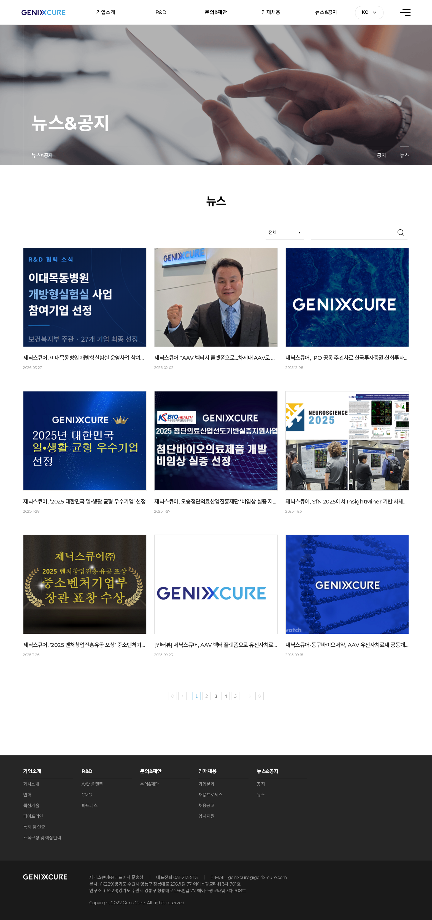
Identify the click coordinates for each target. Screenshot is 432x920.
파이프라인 (33, 816)
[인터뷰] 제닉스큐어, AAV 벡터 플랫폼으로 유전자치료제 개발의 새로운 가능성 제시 (216, 645)
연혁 (27, 794)
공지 (381, 156)
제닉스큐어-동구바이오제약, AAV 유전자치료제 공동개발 (347, 645)
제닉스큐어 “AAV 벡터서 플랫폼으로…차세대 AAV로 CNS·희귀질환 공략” (216, 358)
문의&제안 (216, 12)
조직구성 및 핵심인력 (42, 837)
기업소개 (105, 12)
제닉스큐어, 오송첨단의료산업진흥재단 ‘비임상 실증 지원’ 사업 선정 (216, 501)
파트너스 (90, 805)
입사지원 (206, 816)
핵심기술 (31, 805)
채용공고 (206, 805)
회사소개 (31, 784)
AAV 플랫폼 (92, 784)
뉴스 (404, 156)
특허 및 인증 (34, 827)
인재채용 (270, 12)
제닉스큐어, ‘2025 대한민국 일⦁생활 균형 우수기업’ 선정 (84, 501)
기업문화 (206, 784)
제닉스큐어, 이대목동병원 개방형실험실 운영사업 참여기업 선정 (85, 358)
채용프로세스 (210, 794)
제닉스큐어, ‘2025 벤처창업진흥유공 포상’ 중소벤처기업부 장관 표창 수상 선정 (85, 645)
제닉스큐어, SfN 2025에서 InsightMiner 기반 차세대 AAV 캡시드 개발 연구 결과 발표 (347, 501)
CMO (87, 794)
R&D (161, 12)
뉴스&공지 (326, 12)
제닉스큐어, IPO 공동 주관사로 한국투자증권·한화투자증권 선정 (347, 358)
